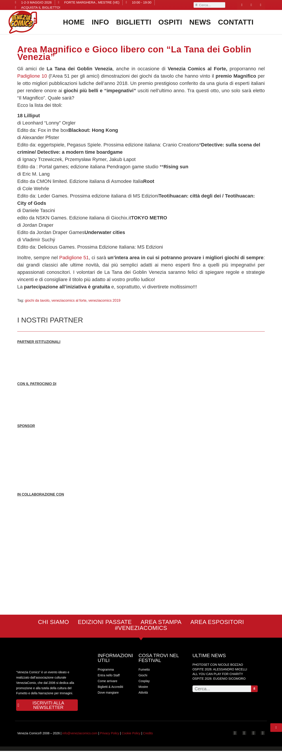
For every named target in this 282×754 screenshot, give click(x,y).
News (200, 22)
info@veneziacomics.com (79, 736)
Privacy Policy (109, 736)
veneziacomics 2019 (104, 300)
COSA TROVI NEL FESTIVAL (159, 658)
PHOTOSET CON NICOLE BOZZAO (217, 664)
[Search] (254, 688)
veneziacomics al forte (68, 300)
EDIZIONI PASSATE (105, 622)
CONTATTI (235, 22)
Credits (148, 736)
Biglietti (133, 22)
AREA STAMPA (161, 622)
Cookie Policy (131, 736)
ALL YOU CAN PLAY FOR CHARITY (217, 674)
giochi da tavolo (37, 300)
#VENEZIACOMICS (141, 628)
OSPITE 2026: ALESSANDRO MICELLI (219, 669)
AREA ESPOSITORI (217, 622)
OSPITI (170, 22)
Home (74, 22)
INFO (100, 22)
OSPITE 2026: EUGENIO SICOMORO (219, 678)
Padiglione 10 (32, 76)
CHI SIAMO (53, 622)
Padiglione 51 (74, 257)
